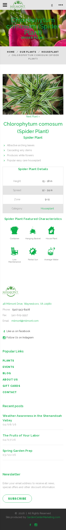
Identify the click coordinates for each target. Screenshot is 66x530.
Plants (8, 360)
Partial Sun (33, 259)
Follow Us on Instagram (18, 337)
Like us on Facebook (16, 331)
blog (7, 373)
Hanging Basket (33, 238)
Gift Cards (11, 386)
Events (8, 367)
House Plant (51, 238)
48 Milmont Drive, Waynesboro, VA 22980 (27, 303)
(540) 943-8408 (21, 309)
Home (11, 52)
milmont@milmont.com (25, 320)
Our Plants (28, 52)
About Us (10, 379)
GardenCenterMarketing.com (43, 517)
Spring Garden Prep (18, 450)
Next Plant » (33, 116)
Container (14, 238)
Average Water (51, 259)
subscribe (17, 498)
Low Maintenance (14, 260)
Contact (10, 392)
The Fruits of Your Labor (21, 435)
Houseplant (50, 52)
